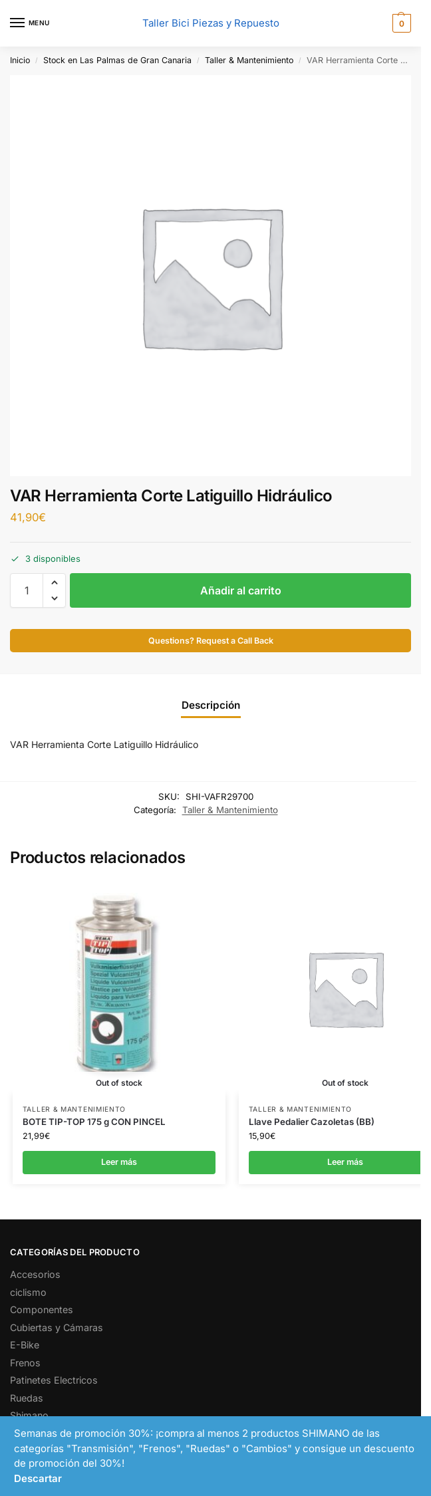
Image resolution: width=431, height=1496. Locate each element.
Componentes (41, 1309)
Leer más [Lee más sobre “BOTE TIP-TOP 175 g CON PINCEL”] (119, 1162)
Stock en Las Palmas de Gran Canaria (117, 60)
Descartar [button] (38, 1478)
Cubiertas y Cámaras (56, 1327)
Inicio (20, 60)
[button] (400, 23)
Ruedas (26, 1398)
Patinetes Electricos (54, 1380)
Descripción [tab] (211, 705)
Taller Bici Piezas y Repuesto (210, 23)
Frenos (25, 1362)
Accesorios (35, 1274)
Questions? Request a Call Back (210, 641)
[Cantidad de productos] (26, 590)
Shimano (29, 1415)
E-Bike (24, 1344)
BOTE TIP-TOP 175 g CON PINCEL (94, 1121)
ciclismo (28, 1292)
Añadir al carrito (240, 590)
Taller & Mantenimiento (249, 60)
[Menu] (30, 23)
